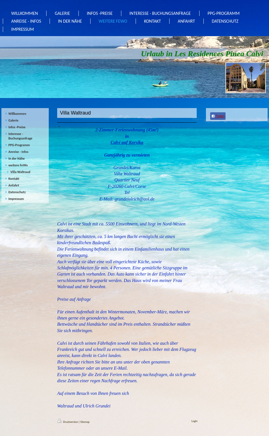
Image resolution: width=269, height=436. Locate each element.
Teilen (217, 116)
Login (194, 421)
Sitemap (85, 422)
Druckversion (68, 422)
